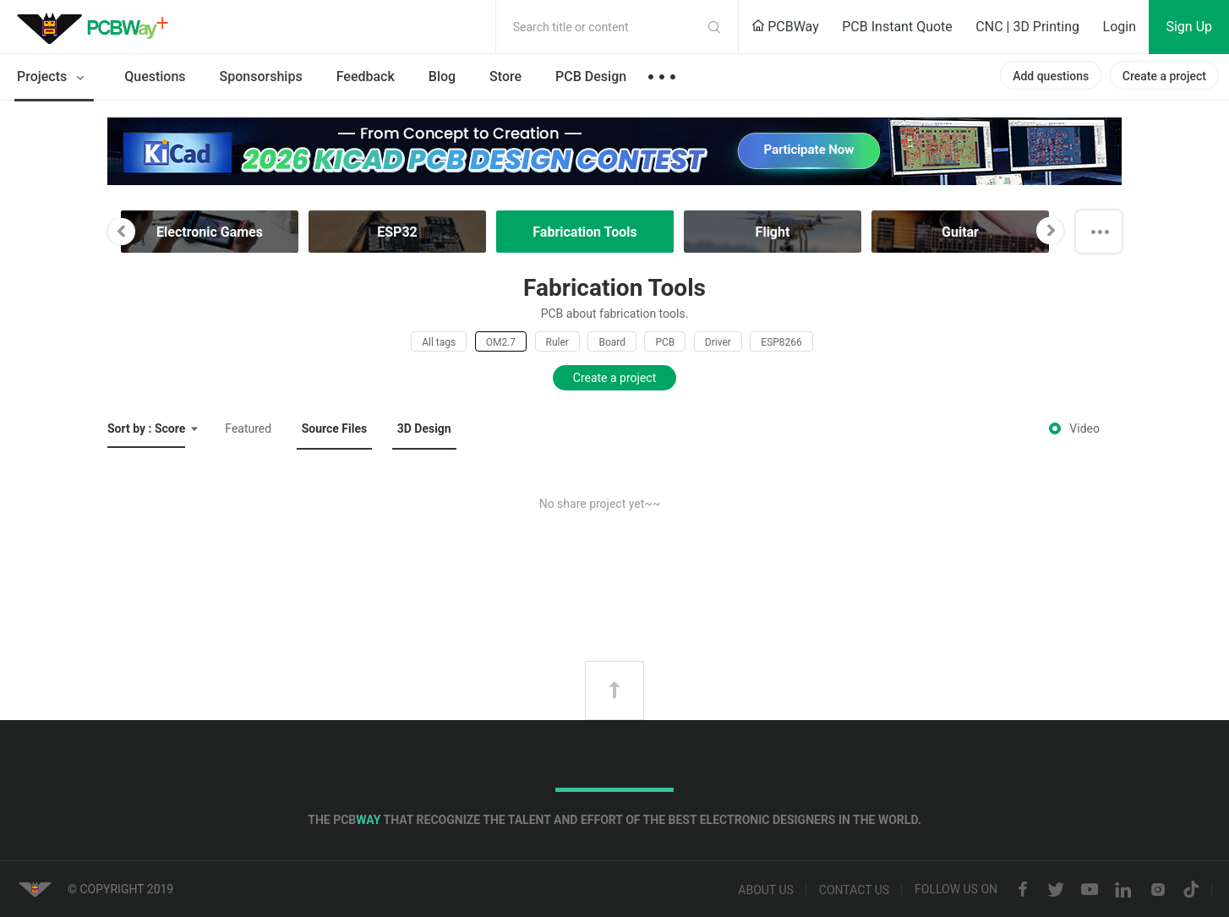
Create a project (1164, 76)
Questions (154, 76)
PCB (665, 342)
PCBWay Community (97, 27)
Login (1119, 27)
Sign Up (1189, 27)
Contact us (854, 890)
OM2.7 (501, 342)
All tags (439, 342)
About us (766, 890)
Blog (442, 76)
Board (611, 342)
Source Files (335, 428)
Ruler (557, 342)
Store (505, 76)
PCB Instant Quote (897, 27)
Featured (248, 428)
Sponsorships (261, 76)
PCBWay (785, 27)
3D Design (424, 428)
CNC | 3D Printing (1027, 27)
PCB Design (590, 76)
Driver (718, 342)
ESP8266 (781, 342)
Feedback (365, 76)
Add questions (1051, 76)
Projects (53, 78)
